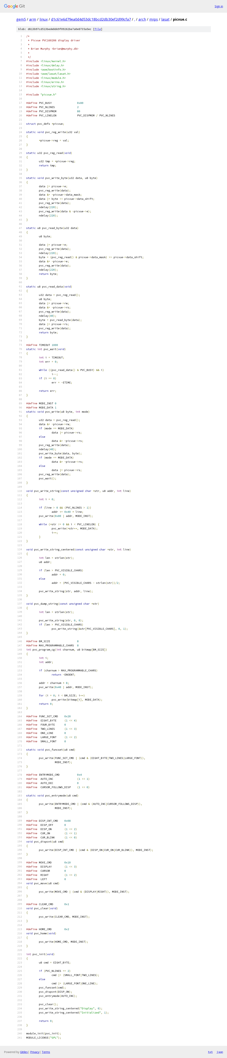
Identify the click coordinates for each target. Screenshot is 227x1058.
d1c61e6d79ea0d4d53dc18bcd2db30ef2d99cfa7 (91, 19)
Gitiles (24, 1052)
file (98, 29)
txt (210, 1052)
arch (142, 19)
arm (32, 19)
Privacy (34, 1052)
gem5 (21, 19)
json (220, 1052)
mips (153, 19)
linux (44, 19)
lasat (165, 19)
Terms (46, 1052)
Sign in (219, 6)
